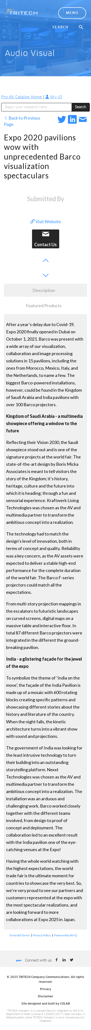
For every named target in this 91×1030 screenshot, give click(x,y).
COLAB (65, 1003)
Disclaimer (45, 996)
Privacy (45, 989)
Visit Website (45, 221)
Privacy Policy (42, 935)
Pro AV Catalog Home (22, 97)
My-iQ (53, 97)
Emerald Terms (20, 935)
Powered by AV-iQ (65, 935)
